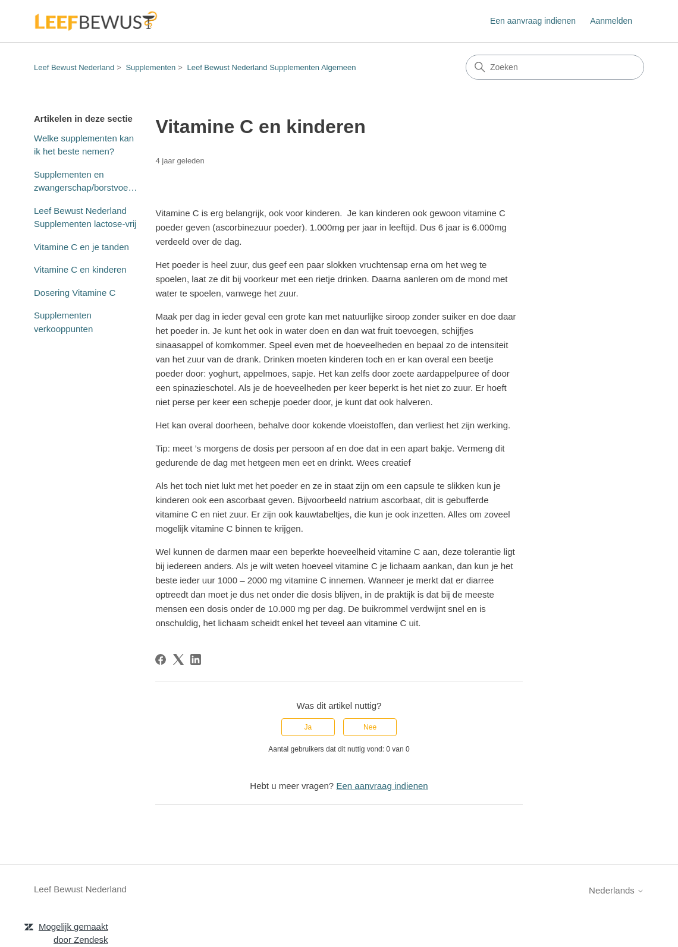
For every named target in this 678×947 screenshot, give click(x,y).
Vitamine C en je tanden (81, 247)
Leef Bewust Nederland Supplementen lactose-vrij (85, 217)
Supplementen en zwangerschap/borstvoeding (85, 181)
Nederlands (616, 890)
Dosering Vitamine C (74, 293)
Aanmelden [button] (611, 21)
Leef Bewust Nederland (74, 67)
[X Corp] (178, 659)
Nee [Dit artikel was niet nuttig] (369, 727)
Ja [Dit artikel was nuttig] (308, 727)
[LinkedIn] (195, 659)
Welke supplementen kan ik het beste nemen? (84, 145)
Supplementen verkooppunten (63, 322)
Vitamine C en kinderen (80, 269)
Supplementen (150, 67)
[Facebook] (160, 659)
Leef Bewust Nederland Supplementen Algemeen (271, 67)
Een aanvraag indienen (533, 21)
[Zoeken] (555, 67)
